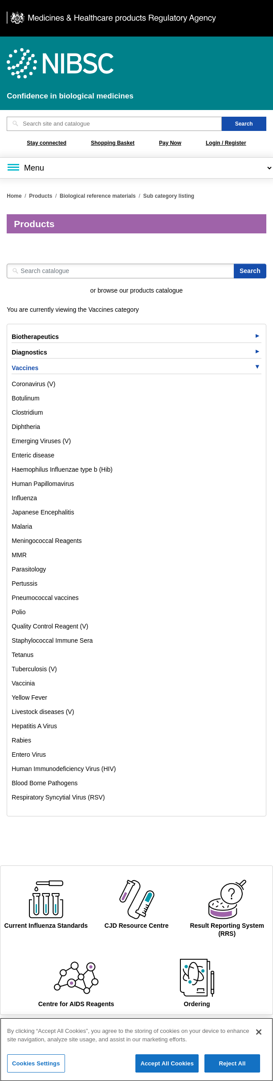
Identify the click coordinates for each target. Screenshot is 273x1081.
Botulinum (25, 398)
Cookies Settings (36, 1068)
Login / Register (226, 143)
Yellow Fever (29, 697)
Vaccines (25, 367)
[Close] (259, 1036)
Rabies (21, 740)
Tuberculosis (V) (34, 669)
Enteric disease (33, 455)
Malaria (22, 526)
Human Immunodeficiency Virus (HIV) (64, 768)
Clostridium (27, 412)
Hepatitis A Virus (34, 726)
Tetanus (22, 654)
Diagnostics (29, 352)
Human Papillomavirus (43, 483)
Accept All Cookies (167, 1068)
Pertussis (24, 583)
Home (14, 196)
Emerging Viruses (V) (41, 441)
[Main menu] (136, 168)
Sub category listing (168, 196)
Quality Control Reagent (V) (50, 626)
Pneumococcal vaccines (45, 597)
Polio (18, 612)
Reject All (232, 1068)
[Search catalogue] (120, 271)
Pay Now (170, 143)
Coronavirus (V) (33, 384)
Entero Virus (29, 754)
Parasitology (29, 569)
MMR (19, 555)
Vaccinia (23, 683)
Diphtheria (26, 426)
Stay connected (46, 143)
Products (40, 196)
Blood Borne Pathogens (44, 783)
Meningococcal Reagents (46, 540)
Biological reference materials (98, 196)
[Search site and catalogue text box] (114, 124)
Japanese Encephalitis (43, 512)
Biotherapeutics (35, 336)
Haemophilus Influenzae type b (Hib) (62, 469)
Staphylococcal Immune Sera (52, 640)
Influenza (24, 498)
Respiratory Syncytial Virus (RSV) (58, 797)
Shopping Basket (112, 143)
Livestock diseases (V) (43, 711)
